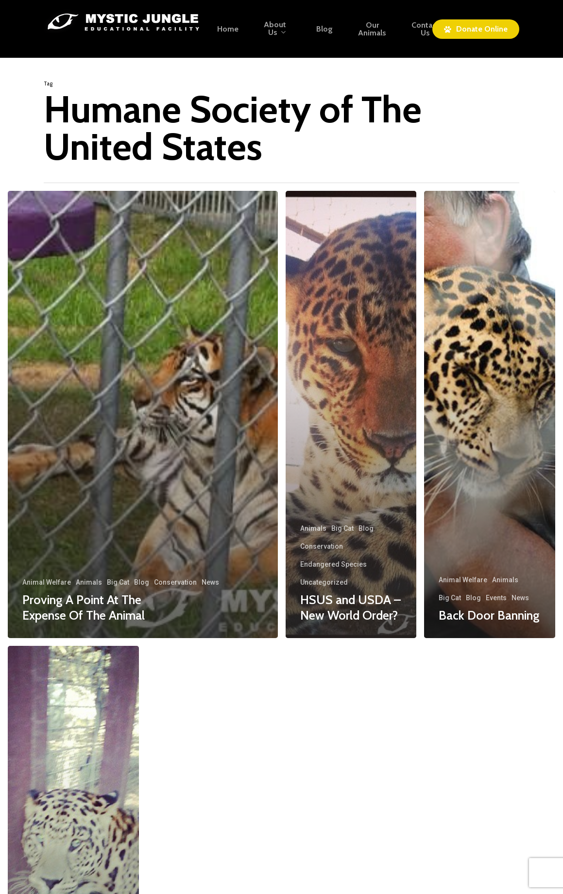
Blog (141, 582)
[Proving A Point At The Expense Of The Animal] (143, 414)
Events (496, 598)
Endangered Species (333, 564)
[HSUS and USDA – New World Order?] (351, 414)
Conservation (175, 582)
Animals (89, 582)
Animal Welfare (46, 582)
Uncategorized (324, 582)
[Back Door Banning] (489, 414)
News (210, 582)
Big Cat (118, 582)
